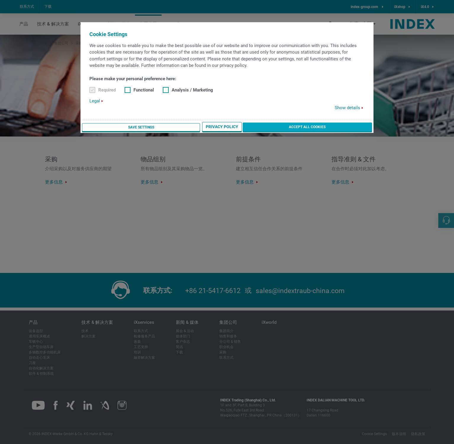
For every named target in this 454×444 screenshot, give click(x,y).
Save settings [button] (259, 127)
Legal (94, 101)
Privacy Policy (300, 127)
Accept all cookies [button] (347, 127)
